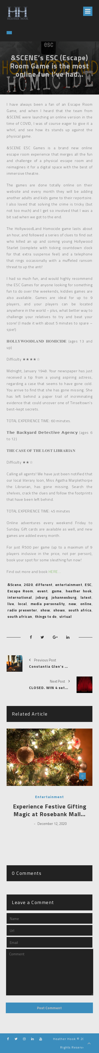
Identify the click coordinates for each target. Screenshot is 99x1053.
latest (86, 597)
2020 (28, 584)
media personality (48, 603)
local (22, 603)
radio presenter (22, 610)
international (19, 597)
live (10, 603)
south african (19, 616)
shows (59, 610)
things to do (46, 616)
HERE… (55, 571)
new (72, 603)
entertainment (68, 584)
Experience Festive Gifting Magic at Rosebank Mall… (49, 810)
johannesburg (64, 597)
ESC (88, 584)
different (44, 584)
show (45, 610)
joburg (42, 597)
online (86, 603)
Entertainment (49, 797)
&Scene (14, 584)
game (57, 591)
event (42, 591)
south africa (80, 610)
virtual (65, 616)
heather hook (79, 591)
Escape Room (20, 591)
